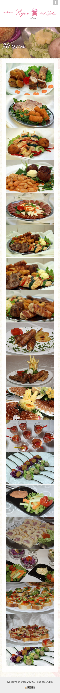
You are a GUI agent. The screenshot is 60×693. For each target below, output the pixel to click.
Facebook (55, 2)
